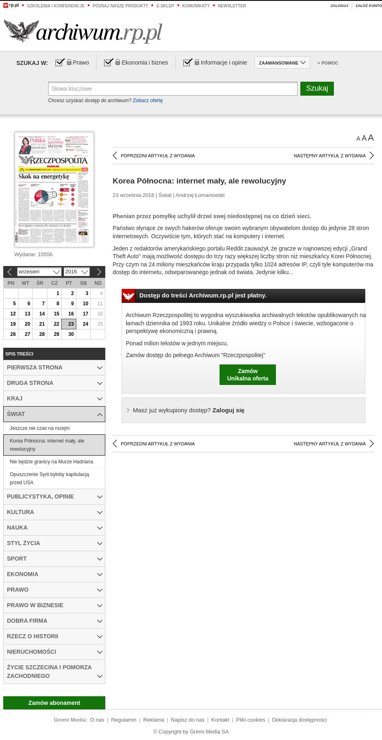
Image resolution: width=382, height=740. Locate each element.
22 (56, 324)
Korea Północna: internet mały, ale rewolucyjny (47, 445)
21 (41, 324)
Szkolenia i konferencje (55, 6)
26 (13, 334)
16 (70, 314)
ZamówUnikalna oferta (247, 375)
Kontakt (220, 720)
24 (85, 324)
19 (13, 324)
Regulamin (123, 720)
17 (85, 314)
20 (27, 324)
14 (41, 314)
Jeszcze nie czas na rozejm (40, 428)
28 (41, 334)
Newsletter (232, 6)
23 (70, 324)
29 (56, 334)
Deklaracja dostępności (299, 720)
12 (13, 314)
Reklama (153, 720)
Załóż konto (368, 6)
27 (27, 334)
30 (70, 334)
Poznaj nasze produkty (120, 6)
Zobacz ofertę (147, 100)
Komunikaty (196, 6)
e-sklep (165, 6)
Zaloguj (339, 6)
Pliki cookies (251, 720)
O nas (97, 720)
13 (27, 314)
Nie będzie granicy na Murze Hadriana (51, 462)
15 (56, 314)
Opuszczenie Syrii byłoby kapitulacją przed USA (49, 478)
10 (85, 303)
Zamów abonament (54, 703)
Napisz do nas (187, 720)
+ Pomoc (328, 62)
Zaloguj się (188, 410)
